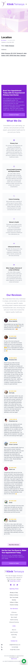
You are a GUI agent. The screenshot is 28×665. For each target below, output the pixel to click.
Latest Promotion (14, 632)
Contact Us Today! (14, 114)
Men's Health (14, 617)
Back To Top (14, 658)
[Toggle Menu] (26, 4)
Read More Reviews (14, 544)
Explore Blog (14, 634)
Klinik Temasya (9, 45)
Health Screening (14, 619)
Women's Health (14, 614)
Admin (4, 40)
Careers (14, 637)
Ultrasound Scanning (14, 622)
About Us (14, 629)
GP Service (14, 612)
